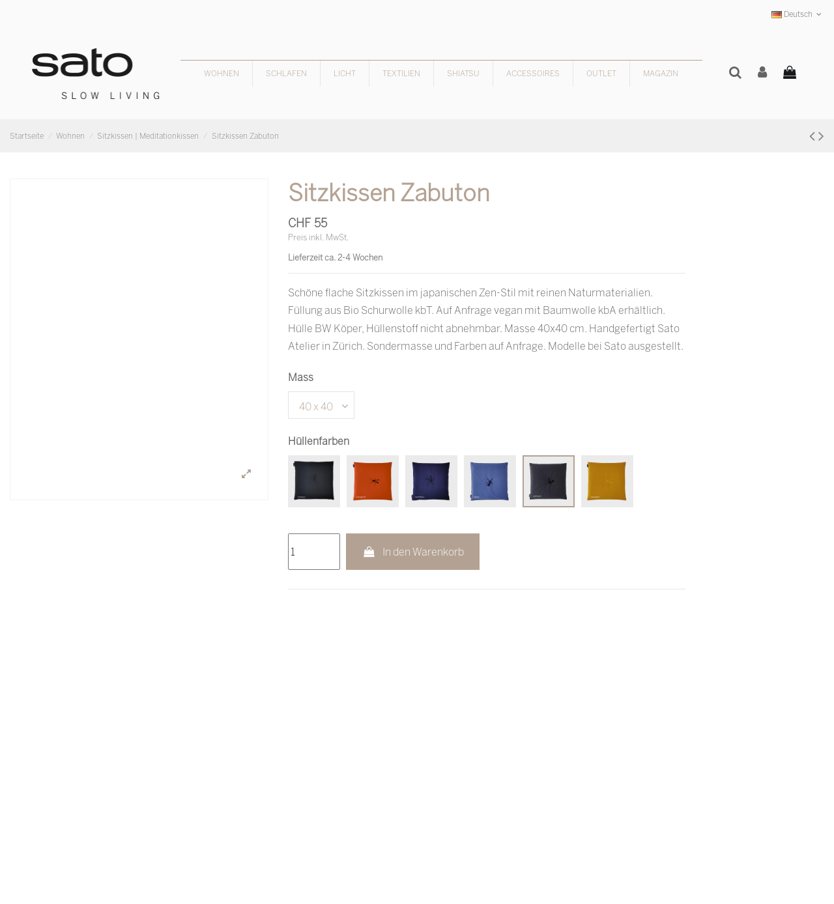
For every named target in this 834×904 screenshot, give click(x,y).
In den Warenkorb (413, 552)
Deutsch (797, 14)
